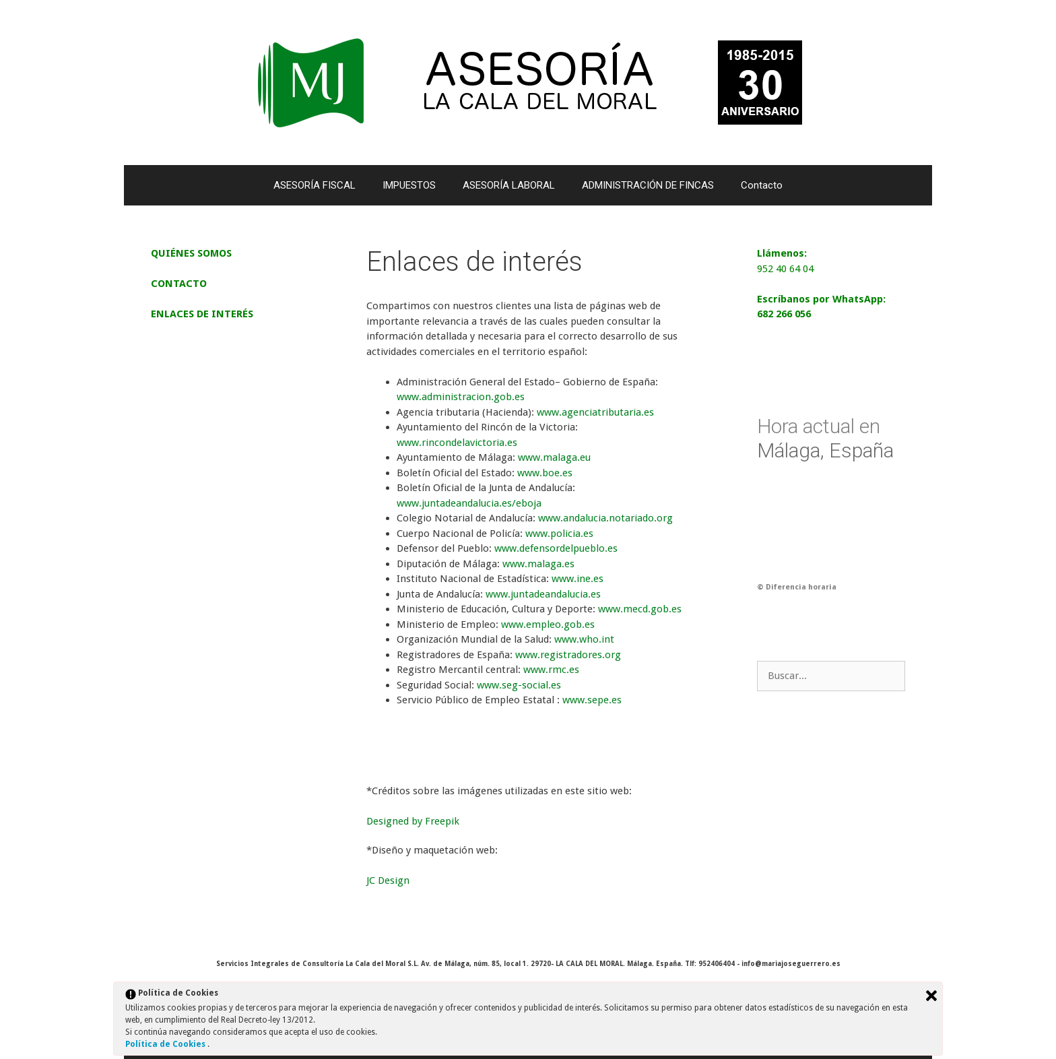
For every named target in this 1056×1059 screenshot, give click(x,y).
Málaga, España (825, 438)
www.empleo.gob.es (548, 624)
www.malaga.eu (554, 457)
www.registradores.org (568, 655)
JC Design (387, 880)
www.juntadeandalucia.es (543, 594)
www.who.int (584, 639)
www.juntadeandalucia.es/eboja (469, 503)
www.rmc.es (551, 670)
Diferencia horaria (801, 587)
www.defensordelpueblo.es (556, 548)
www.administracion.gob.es (461, 397)
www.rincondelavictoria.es (457, 443)
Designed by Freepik (412, 821)
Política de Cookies (166, 1044)
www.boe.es (544, 473)
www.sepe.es (592, 700)
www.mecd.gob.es (640, 609)
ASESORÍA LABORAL (509, 185)
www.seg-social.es (519, 685)
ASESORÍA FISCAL (314, 185)
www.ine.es (577, 579)
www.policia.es (559, 533)
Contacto (762, 185)
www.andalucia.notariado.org (605, 518)
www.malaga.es (538, 564)
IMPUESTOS (409, 185)
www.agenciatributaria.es (595, 412)
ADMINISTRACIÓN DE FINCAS (648, 185)
